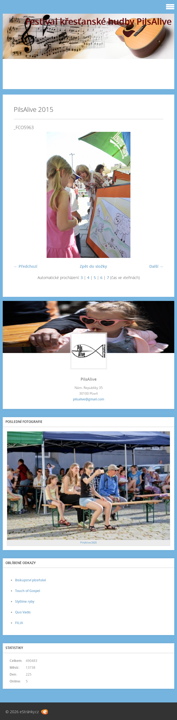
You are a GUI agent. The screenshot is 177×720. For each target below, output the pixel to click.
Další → (156, 266)
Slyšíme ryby (24, 601)
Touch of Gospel (27, 590)
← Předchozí (25, 266)
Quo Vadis (23, 612)
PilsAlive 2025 (88, 542)
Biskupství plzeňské (30, 580)
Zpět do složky (93, 266)
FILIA (19, 623)
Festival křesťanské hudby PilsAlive (98, 21)
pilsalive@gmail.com (88, 399)
